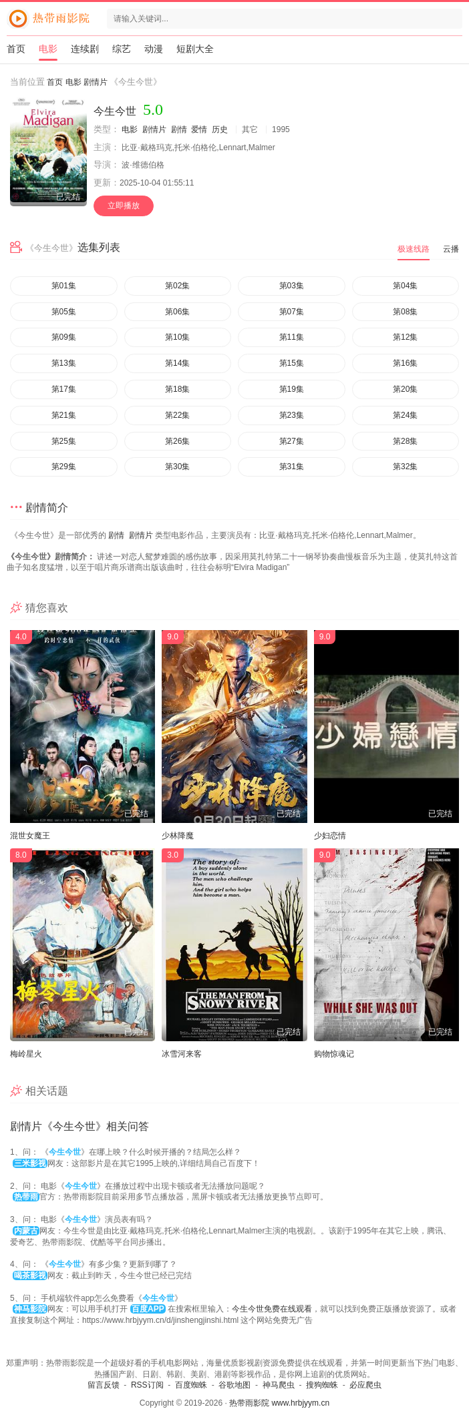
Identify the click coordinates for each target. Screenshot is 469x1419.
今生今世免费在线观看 (272, 1309)
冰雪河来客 (182, 1054)
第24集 (405, 415)
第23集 (291, 415)
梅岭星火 (26, 1054)
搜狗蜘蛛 (322, 1385)
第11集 (291, 337)
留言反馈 (104, 1385)
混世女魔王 (30, 835)
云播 (451, 249)
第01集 (63, 285)
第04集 (405, 285)
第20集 (405, 389)
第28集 (405, 441)
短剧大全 (195, 48)
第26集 (177, 441)
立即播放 (124, 205)
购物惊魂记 (334, 1054)
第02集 (177, 285)
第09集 (63, 337)
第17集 (63, 389)
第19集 (291, 389)
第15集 (291, 363)
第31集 (291, 466)
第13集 (63, 363)
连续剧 (85, 48)
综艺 (121, 48)
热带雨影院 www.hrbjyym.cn (279, 1403)
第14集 (177, 363)
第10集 (177, 337)
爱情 (199, 129)
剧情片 (96, 82)
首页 (16, 48)
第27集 (291, 441)
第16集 (405, 363)
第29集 (63, 466)
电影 (48, 48)
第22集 (177, 415)
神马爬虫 (279, 1385)
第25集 (63, 441)
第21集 (63, 415)
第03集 (291, 285)
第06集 (177, 311)
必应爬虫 (365, 1385)
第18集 (177, 389)
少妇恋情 (330, 835)
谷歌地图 (234, 1385)
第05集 (63, 311)
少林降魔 (178, 835)
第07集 (291, 311)
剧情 (179, 129)
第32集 (405, 466)
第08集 (405, 311)
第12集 (405, 337)
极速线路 (414, 249)
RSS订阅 (147, 1385)
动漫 (153, 48)
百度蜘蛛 (191, 1385)
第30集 (177, 466)
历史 (220, 129)
